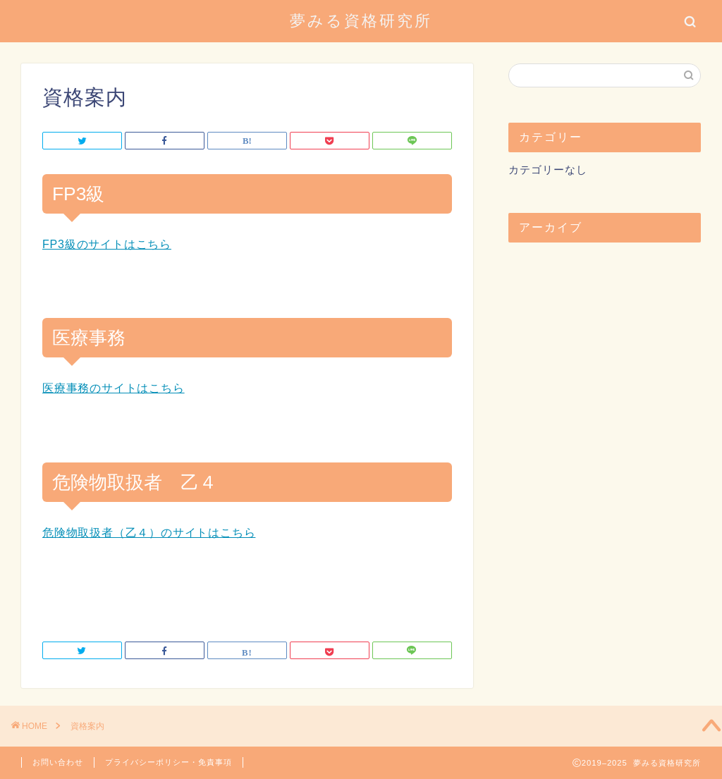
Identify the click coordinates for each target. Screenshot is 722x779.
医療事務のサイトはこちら (113, 388)
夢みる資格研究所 (361, 20)
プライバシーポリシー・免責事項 (168, 762)
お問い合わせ (57, 762)
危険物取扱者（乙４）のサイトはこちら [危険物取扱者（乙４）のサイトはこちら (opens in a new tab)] (148, 533)
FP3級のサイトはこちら (106, 244)
